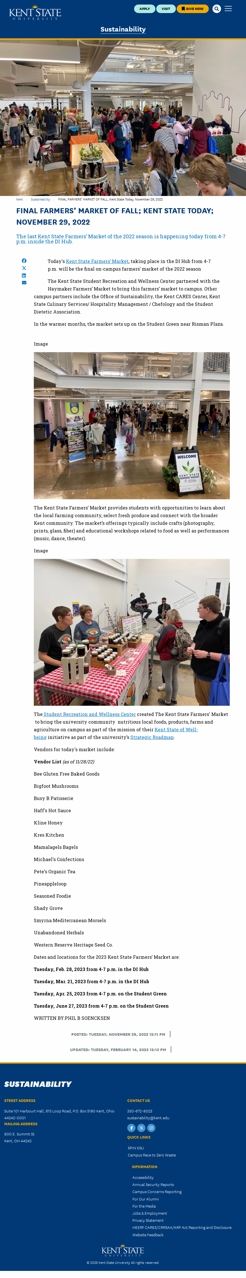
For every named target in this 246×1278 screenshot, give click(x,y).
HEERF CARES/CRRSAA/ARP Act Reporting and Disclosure (182, 1227)
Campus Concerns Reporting (157, 1191)
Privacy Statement (148, 1220)
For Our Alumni (145, 1199)
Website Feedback (148, 1234)
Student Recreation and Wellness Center (89, 714)
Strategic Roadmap (152, 737)
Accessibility (143, 1177)
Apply (144, 8)
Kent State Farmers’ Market (97, 261)
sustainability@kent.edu (148, 1117)
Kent (19, 199)
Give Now (192, 8)
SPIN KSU (136, 1148)
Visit (166, 8)
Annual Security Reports (153, 1184)
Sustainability (123, 29)
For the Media (144, 1206)
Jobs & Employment (149, 1213)
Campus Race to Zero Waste (152, 1155)
